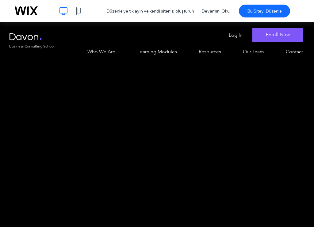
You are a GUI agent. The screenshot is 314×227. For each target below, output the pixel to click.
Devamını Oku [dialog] (215, 11)
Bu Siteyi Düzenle (264, 11)
